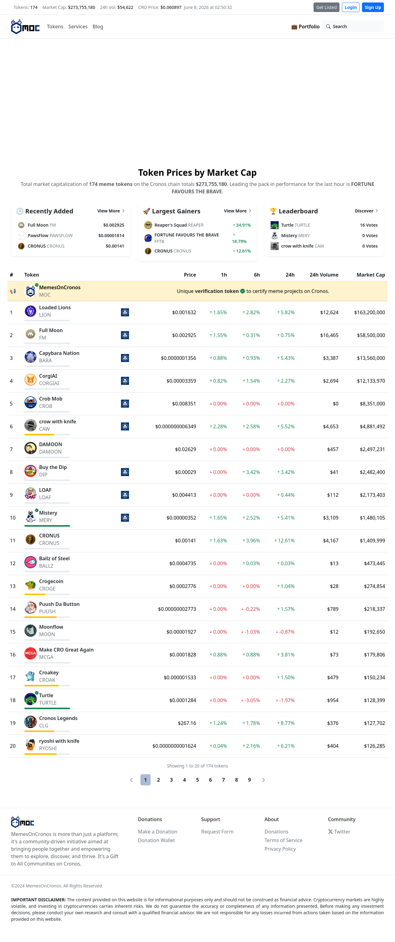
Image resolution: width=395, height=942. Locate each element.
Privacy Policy (280, 848)
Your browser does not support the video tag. (197, 102)
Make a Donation (157, 831)
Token (31, 274)
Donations (276, 831)
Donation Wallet (156, 840)
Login (351, 7)
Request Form (217, 831)
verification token (217, 291)
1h (224, 274)
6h (257, 274)
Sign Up (373, 7)
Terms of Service (283, 840)
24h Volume (324, 274)
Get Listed (326, 7)
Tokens (55, 26)
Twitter (339, 831)
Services (78, 26)
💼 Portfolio (305, 26)
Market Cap (371, 274)
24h (290, 274)
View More (111, 211)
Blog (98, 26)
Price (190, 274)
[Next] (263, 780)
